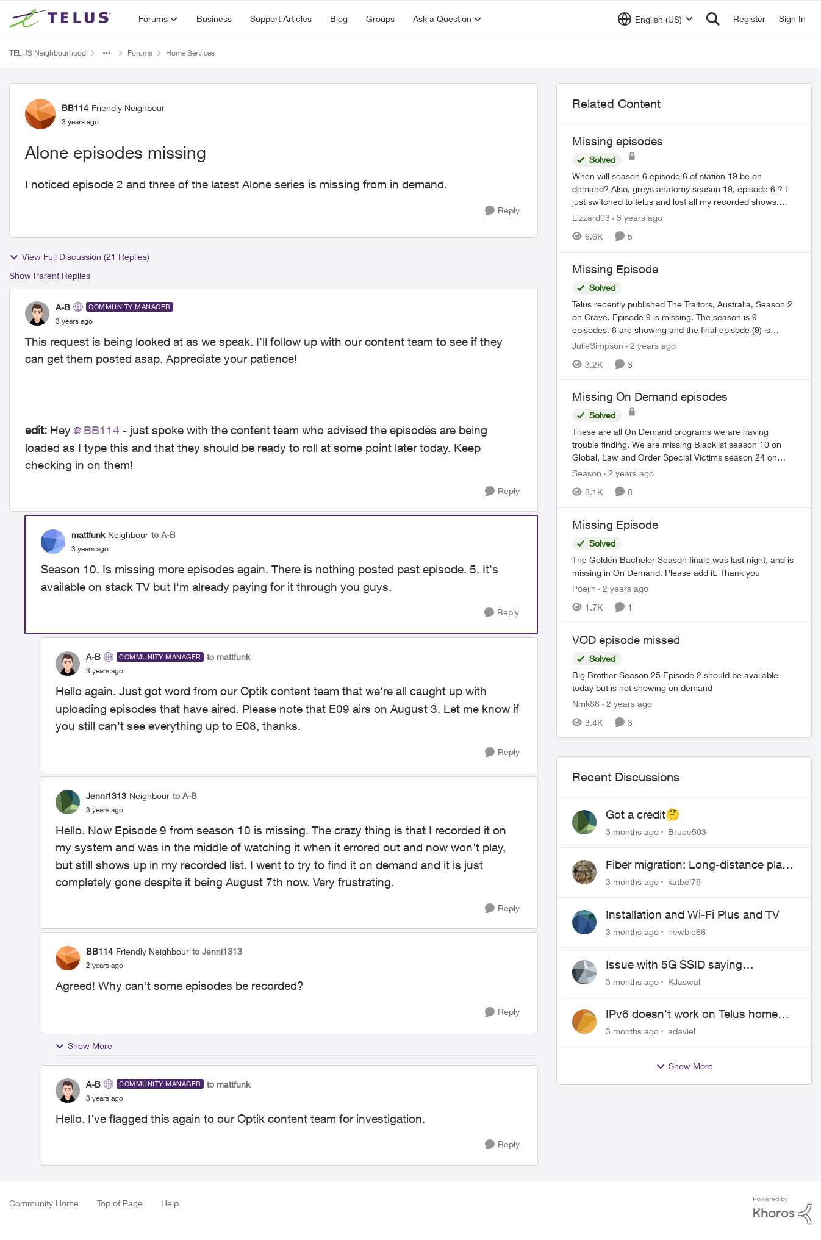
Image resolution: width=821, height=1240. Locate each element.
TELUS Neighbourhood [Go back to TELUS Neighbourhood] (47, 52)
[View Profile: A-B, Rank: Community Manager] (37, 313)
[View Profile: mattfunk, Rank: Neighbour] (53, 541)
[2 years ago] (651, 345)
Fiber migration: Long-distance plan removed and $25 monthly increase (697, 865)
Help (170, 1203)
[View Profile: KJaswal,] (584, 972)
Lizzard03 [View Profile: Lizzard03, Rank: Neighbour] (591, 217)
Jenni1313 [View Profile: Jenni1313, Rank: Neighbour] (106, 795)
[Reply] (502, 210)
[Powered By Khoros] (782, 1211)
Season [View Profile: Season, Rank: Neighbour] (586, 473)
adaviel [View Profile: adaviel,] (681, 1031)
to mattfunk (228, 656)
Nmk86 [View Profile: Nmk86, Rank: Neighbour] (586, 703)
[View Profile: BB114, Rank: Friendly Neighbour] (40, 114)
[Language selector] (655, 19)
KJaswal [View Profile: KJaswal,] (684, 981)
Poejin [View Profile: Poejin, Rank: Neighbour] (584, 588)
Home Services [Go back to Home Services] (190, 52)
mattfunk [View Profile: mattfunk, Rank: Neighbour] (88, 534)
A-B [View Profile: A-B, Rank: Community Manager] (63, 307)
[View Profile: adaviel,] (584, 1021)
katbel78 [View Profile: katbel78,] (684, 881)
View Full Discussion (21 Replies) (79, 256)
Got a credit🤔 (643, 814)
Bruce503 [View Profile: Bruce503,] (687, 831)
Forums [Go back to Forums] (139, 52)
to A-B (163, 534)
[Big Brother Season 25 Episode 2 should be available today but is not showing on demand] (684, 680)
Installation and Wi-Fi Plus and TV (693, 914)
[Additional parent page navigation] (106, 53)
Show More (83, 1046)
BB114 (102, 430)
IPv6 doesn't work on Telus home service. (692, 1014)
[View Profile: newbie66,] (584, 922)
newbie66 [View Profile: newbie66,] (687, 931)
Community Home (44, 1203)
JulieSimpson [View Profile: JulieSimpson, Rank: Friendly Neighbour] (597, 345)
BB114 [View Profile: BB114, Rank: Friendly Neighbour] (75, 107)
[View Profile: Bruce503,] (584, 822)
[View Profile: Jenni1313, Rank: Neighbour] (68, 802)
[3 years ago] (637, 217)
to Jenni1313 (217, 951)
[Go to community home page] (61, 19)
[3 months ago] (632, 831)
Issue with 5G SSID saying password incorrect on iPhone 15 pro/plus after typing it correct (691, 965)
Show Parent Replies (49, 275)
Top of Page (120, 1203)
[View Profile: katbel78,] (584, 872)
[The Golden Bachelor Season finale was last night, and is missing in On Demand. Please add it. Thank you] (684, 566)
